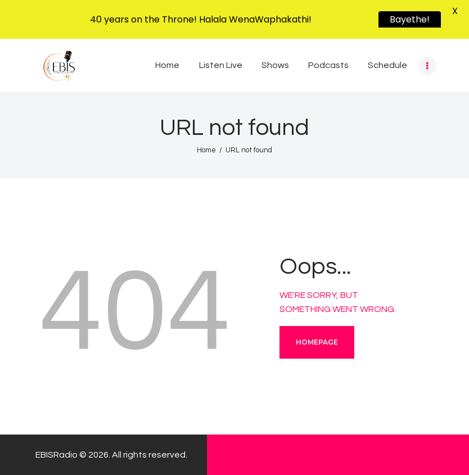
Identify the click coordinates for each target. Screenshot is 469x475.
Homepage (317, 342)
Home (206, 150)
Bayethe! (410, 19)
